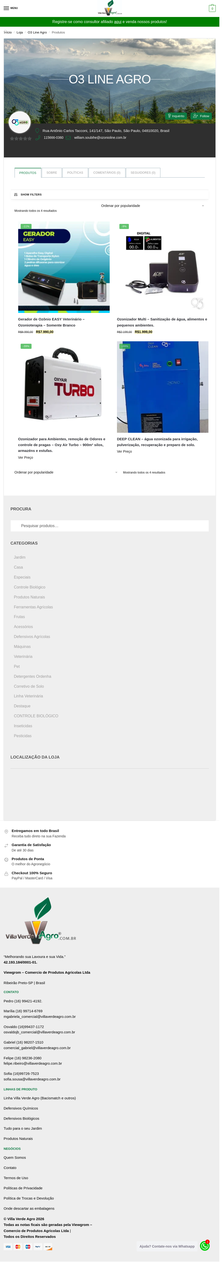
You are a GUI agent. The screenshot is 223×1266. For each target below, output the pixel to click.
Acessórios (23, 627)
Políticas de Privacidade (23, 1188)
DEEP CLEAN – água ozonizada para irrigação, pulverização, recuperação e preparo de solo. (157, 442)
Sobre (52, 172)
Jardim (19, 557)
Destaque (22, 706)
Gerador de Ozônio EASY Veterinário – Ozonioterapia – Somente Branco (51, 322)
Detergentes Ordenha (32, 676)
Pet (17, 666)
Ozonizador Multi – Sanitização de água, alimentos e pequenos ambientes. (162, 322)
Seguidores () (143, 172)
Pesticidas (23, 736)
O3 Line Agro (37, 32)
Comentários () (107, 172)
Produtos (27, 173)
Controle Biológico (29, 587)
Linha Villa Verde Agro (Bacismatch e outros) (40, 1098)
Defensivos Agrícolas (32, 637)
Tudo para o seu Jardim (23, 1128)
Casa (18, 567)
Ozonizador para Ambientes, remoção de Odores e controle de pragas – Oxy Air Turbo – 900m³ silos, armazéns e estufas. (62, 445)
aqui (117, 22)
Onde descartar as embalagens (29, 1208)
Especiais (22, 577)
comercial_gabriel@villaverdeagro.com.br (37, 1048)
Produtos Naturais (29, 597)
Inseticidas (23, 726)
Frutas (19, 617)
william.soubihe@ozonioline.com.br (104, 138)
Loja (20, 32)
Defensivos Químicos (21, 1108)
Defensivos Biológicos (21, 1118)
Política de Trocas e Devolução (29, 1198)
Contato (10, 1168)
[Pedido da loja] (153, 206)
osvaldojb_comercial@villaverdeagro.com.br (39, 1032)
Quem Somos (15, 1157)
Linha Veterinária (28, 696)
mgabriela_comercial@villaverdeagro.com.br (40, 1016)
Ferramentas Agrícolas (33, 607)
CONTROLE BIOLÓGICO (36, 716)
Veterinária (23, 656)
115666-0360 (54, 138)
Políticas (75, 172)
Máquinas (22, 647)
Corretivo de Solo (29, 686)
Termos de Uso (16, 1178)
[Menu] (11, 8)
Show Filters (27, 194)
